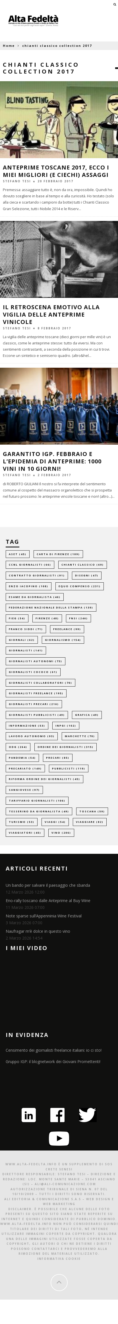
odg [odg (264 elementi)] (18, 747)
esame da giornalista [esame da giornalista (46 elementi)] (35, 597)
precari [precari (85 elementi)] (57, 758)
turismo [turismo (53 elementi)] (21, 822)
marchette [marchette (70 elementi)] (80, 736)
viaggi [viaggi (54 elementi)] (55, 822)
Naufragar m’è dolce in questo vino (38, 931)
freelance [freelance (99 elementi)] (67, 629)
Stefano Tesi (17, 181)
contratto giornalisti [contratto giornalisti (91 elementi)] (37, 575)
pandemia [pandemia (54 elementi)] (22, 758)
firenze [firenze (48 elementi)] (47, 618)
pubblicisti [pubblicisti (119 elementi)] (68, 768)
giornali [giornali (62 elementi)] (22, 640)
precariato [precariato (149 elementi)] (25, 768)
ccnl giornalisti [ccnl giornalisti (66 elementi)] (30, 564)
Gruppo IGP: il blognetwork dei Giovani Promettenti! (53, 1061)
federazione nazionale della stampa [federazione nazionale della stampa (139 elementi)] (51, 607)
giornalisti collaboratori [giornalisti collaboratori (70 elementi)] (40, 683)
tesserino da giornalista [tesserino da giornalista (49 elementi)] (39, 811)
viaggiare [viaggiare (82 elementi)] (89, 822)
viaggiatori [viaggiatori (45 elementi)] (25, 832)
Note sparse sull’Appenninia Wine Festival (44, 916)
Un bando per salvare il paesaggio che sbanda (48, 885)
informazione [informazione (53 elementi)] (27, 725)
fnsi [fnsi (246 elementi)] (78, 618)
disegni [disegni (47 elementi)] (86, 575)
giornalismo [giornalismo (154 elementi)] (63, 640)
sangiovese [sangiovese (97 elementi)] (24, 790)
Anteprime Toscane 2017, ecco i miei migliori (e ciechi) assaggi (56, 171)
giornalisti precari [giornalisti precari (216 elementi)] (34, 704)
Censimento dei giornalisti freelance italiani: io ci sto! (54, 1050)
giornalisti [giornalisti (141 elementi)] (26, 650)
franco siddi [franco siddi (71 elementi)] (26, 629)
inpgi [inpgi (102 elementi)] (65, 725)
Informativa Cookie (59, 1259)
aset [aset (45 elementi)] (17, 554)
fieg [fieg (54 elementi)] (17, 618)
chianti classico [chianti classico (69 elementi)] (82, 564)
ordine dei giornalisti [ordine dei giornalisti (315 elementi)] (66, 747)
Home (9, 45)
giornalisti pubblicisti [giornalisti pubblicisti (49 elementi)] (37, 715)
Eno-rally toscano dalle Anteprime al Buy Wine (48, 900)
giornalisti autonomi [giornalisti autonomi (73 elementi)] (35, 661)
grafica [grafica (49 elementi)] (87, 715)
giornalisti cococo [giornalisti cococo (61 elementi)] (33, 672)
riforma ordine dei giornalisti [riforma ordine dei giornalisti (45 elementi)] (44, 779)
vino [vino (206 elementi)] (61, 832)
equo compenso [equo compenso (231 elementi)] (80, 586)
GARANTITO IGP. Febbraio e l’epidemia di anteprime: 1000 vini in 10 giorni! (52, 461)
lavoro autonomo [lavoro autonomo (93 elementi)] (32, 736)
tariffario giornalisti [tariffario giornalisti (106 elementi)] (37, 800)
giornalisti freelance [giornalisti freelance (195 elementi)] (36, 693)
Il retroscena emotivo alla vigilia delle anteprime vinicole (51, 314)
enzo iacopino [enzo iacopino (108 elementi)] (28, 586)
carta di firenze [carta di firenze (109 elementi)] (58, 554)
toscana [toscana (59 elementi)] (92, 811)
